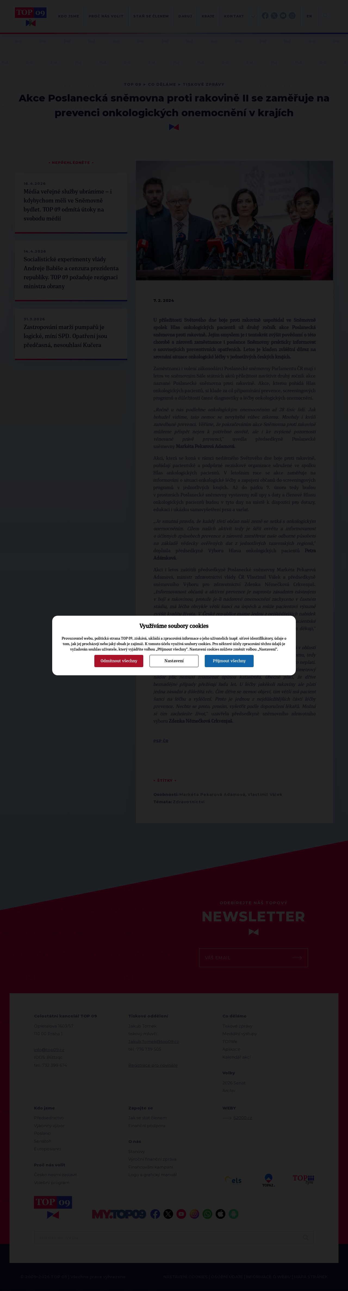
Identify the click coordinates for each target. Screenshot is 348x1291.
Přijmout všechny (229, 661)
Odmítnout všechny (119, 661)
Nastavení (174, 661)
